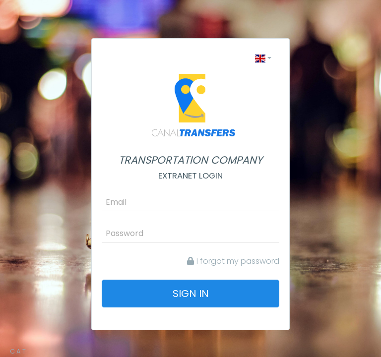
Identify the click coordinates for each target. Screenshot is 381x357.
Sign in (191, 293)
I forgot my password (233, 261)
